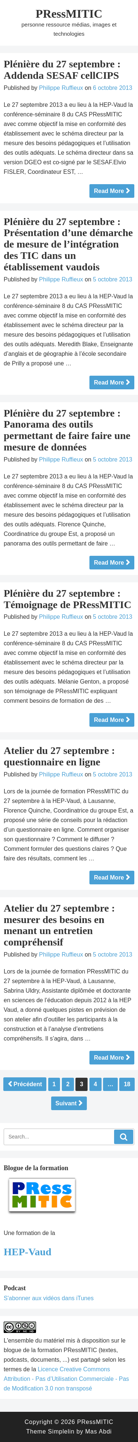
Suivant (66, 1103)
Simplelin (61, 1431)
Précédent (28, 1084)
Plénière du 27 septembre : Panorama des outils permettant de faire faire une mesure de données (67, 430)
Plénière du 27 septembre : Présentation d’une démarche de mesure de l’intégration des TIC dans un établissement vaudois (68, 244)
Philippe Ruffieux (61, 88)
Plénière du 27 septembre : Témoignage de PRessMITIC (67, 598)
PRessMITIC (69, 13)
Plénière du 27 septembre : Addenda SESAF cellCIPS (62, 69)
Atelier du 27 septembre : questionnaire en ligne (59, 756)
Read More (109, 191)
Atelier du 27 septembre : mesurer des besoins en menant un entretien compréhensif (59, 925)
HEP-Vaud (28, 1251)
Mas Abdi (98, 1431)
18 (127, 1084)
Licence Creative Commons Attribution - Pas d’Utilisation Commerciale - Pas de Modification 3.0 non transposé (66, 1379)
